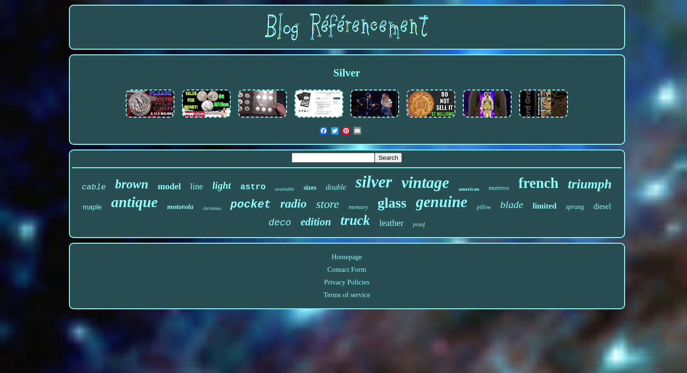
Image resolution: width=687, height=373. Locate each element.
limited (545, 205)
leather (391, 223)
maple (92, 207)
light (221, 185)
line (196, 186)
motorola (180, 206)
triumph (590, 184)
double (336, 187)
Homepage (347, 257)
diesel (602, 206)
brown (132, 184)
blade (511, 204)
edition (316, 222)
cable (94, 187)
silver (373, 182)
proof (419, 224)
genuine (442, 202)
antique (134, 202)
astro (252, 187)
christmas (212, 208)
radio (293, 203)
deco (280, 222)
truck (355, 220)
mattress (499, 187)
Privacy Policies (347, 282)
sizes (309, 187)
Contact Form (346, 269)
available (284, 189)
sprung (575, 206)
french (538, 183)
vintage (425, 182)
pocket (250, 204)
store (327, 204)
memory (358, 206)
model (169, 186)
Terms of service (347, 294)
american (469, 189)
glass (392, 202)
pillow (484, 207)
